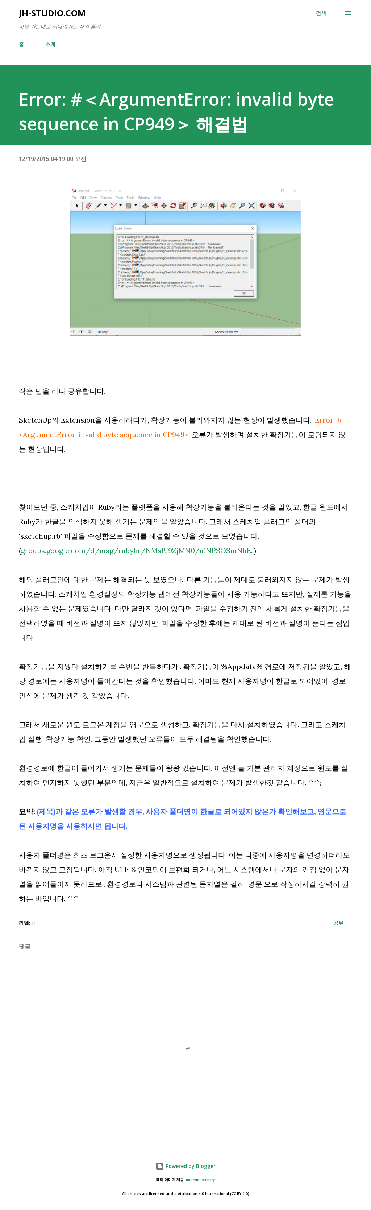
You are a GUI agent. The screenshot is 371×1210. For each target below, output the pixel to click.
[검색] (321, 13)
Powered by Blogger (185, 1166)
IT (34, 922)
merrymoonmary (200, 1179)
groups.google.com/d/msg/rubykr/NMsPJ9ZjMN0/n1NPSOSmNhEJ (137, 550)
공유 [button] (338, 922)
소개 (50, 44)
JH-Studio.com (52, 13)
